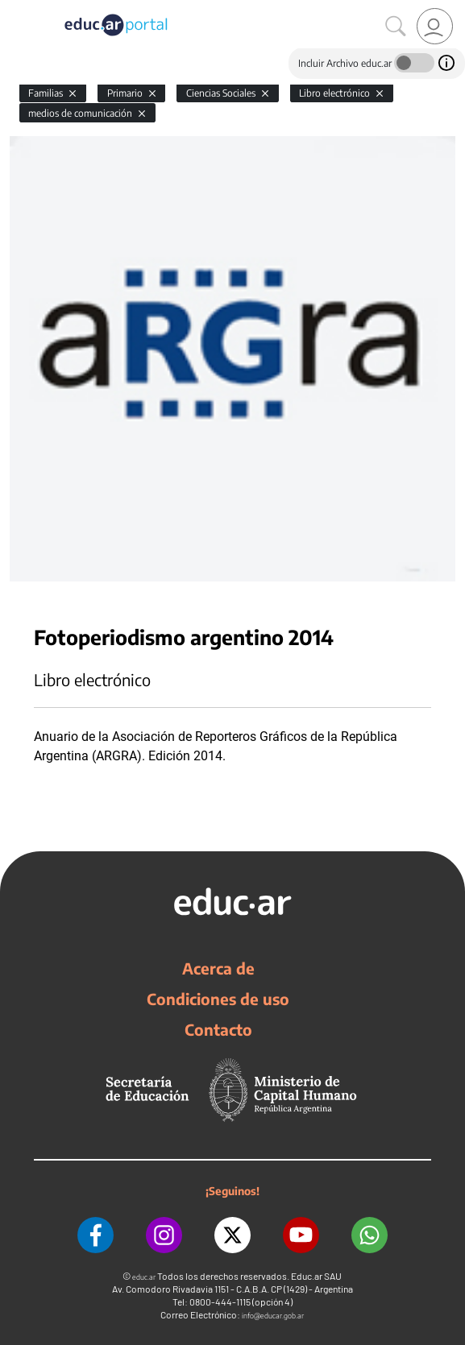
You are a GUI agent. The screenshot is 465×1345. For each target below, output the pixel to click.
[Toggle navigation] (14, 9)
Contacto (218, 1029)
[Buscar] (396, 27)
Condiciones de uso (218, 998)
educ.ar (144, 1277)
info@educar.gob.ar (273, 1315)
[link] (435, 26)
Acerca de (218, 968)
